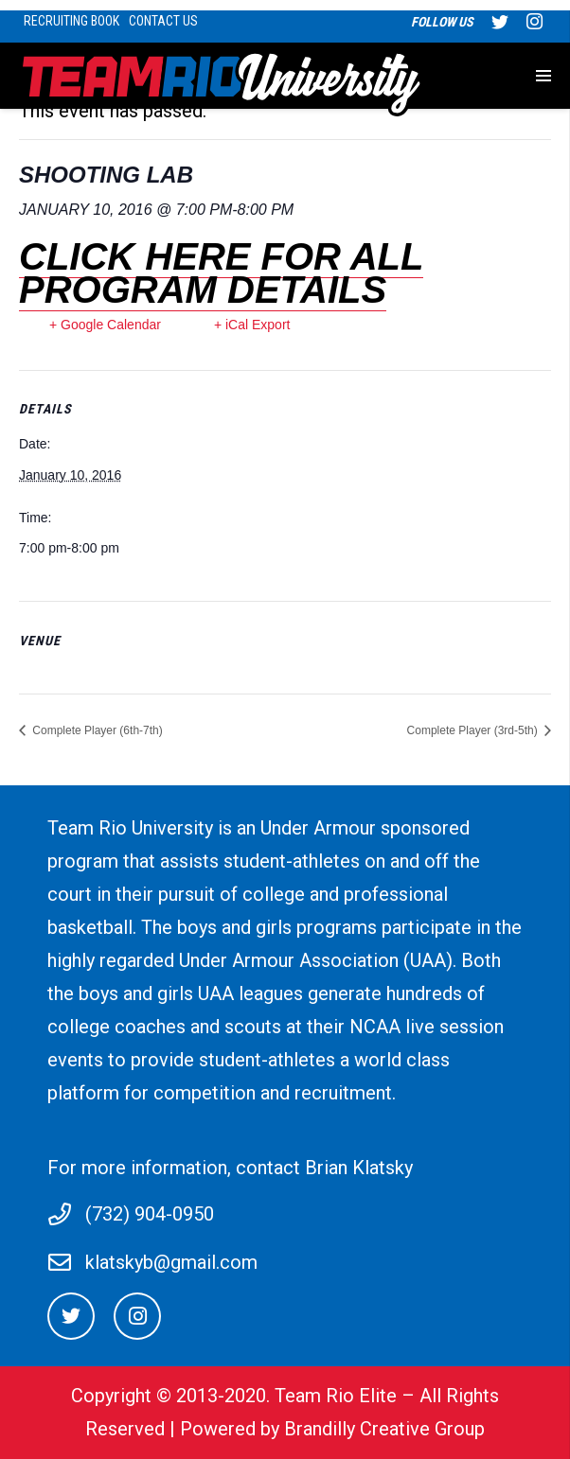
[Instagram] (137, 1316)
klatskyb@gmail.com (171, 1262)
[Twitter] (71, 1316)
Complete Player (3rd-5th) (474, 730)
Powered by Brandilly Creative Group (332, 1428)
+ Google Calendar (105, 324)
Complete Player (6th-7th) (96, 730)
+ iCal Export (252, 324)
